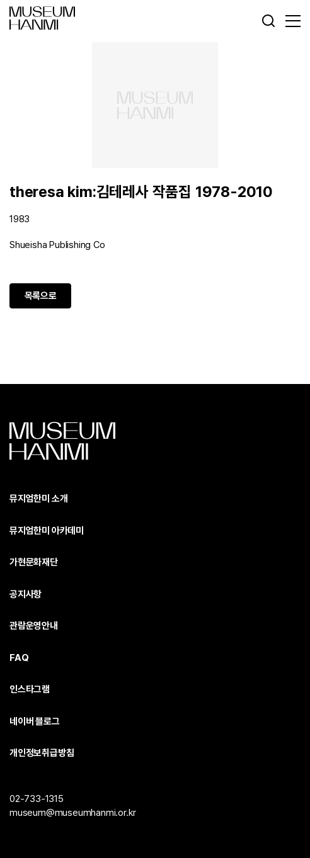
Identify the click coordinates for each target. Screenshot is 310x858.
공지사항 (25, 594)
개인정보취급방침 (41, 753)
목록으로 (41, 296)
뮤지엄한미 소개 (38, 498)
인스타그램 (29, 689)
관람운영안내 (33, 625)
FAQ (18, 657)
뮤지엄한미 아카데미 (46, 530)
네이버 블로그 (34, 721)
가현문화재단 (33, 562)
